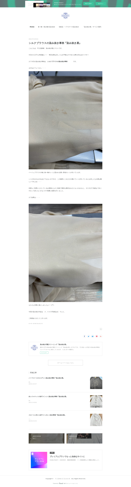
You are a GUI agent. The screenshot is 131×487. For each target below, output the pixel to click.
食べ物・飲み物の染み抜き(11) (36, 323)
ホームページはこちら (65, 363)
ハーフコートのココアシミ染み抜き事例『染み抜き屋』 (46, 378)
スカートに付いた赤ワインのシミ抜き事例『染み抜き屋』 (47, 415)
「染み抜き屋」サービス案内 (92, 27)
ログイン (100, 3)
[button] (32, 27)
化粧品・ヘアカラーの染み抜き (69, 27)
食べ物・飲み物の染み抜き (46, 27)
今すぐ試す (88, 3)
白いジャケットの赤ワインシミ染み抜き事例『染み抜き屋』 (48, 396)
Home (32, 27)
